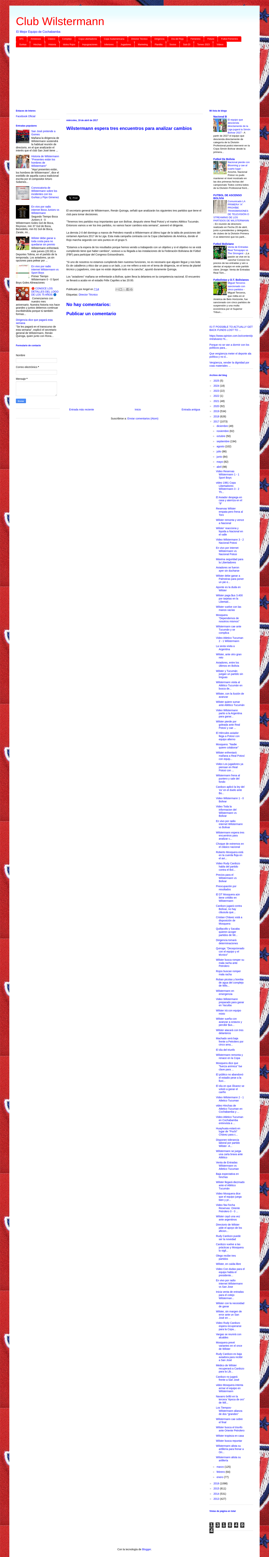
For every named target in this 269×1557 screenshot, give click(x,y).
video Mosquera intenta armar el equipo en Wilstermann (229, 1388)
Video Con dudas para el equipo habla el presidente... (230, 1272)
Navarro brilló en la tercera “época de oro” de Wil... (230, 1399)
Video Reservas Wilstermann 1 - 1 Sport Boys (227, 474)
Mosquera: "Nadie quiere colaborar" (227, 746)
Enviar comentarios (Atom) (142, 418)
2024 (217, 385)
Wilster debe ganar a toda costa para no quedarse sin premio (43, 241)
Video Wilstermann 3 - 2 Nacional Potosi (230, 541)
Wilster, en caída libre (228, 1263)
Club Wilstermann (60, 21)
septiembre (223, 441)
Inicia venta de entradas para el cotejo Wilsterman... (230, 1295)
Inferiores (109, 44)
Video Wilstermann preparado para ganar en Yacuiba (230, 1002)
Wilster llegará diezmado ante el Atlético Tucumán (230, 1185)
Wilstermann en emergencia (225, 992)
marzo (221, 1466)
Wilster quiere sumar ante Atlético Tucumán (230, 703)
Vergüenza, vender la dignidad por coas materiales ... (229, 364)
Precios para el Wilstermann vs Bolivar (226, 878)
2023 (217, 390)
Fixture (210, 39)
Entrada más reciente (81, 409)
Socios (172, 44)
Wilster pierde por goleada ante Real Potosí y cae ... (228, 724)
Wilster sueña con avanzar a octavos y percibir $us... (229, 1022)
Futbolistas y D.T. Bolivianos (231, 279)
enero (220, 1477)
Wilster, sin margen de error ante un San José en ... (229, 1314)
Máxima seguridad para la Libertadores (229, 561)
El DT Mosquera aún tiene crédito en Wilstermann (228, 897)
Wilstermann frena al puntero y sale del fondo (228, 778)
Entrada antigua (191, 409)
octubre (221, 436)
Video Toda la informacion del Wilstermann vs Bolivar (226, 811)
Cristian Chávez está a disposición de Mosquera (229, 920)
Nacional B (220, 116)
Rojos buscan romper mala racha (228, 973)
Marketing (143, 44)
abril (219, 466)
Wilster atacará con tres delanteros (229, 1032)
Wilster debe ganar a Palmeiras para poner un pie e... (230, 579)
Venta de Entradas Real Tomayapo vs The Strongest (238, 250)
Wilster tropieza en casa (230, 1435)
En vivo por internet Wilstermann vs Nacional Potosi (227, 551)
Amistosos (36, 39)
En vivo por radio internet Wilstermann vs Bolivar (229, 824)
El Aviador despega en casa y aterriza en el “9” (229, 500)
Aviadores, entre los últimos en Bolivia (227, 664)
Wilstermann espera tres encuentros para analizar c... (230, 835)
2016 (217, 1483)
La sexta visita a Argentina (225, 648)
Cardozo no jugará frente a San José (227, 1378)
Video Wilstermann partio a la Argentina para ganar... (229, 713)
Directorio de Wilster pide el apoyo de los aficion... (229, 1227)
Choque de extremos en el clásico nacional (230, 845)
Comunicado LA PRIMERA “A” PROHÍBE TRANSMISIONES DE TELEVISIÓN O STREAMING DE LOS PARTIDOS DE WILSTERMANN (231, 211)
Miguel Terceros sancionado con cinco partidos (236, 286)
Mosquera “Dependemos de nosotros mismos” (227, 618)
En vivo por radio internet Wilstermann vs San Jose (229, 1283)
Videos (220, 44)
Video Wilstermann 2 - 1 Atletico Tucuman (230, 1099)
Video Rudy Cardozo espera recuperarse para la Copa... (228, 1326)
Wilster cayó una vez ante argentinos (228, 1218)
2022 (217, 395)
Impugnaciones (89, 44)
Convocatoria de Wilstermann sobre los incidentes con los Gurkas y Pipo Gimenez (45, 192)
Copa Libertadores (87, 39)
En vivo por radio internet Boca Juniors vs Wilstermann (45, 209)
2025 (217, 380)
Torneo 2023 (203, 44)
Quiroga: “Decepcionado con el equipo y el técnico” (230, 951)
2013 (217, 1498)
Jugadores (125, 44)
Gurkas (23, 44)
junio (220, 456)
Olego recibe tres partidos (226, 1257)
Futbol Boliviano (223, 243)
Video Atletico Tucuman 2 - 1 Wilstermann (229, 639)
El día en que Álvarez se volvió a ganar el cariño (230, 1089)
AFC (21, 39)
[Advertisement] (128, 79)
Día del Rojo (177, 39)
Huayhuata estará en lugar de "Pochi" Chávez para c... (228, 1131)
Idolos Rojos (69, 44)
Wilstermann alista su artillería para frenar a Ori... (230, 1449)
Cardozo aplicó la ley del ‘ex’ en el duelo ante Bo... (230, 790)
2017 (217, 421)
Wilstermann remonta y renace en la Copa (229, 1056)
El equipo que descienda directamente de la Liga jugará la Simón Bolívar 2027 (239, 126)
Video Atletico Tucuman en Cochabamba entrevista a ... (229, 1120)
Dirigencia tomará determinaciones (227, 942)
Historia (52, 44)
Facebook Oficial (25, 116)
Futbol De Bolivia (224, 159)
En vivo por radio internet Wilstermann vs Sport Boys (45, 269)
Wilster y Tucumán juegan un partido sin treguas (229, 674)
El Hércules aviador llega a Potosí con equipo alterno (227, 736)
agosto (221, 446)
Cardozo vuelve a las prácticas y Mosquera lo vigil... (230, 1247)
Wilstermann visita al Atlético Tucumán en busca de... (229, 685)
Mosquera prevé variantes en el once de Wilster (229, 1345)
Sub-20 (186, 44)
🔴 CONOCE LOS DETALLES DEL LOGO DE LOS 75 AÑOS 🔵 (45, 291)
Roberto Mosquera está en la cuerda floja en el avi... (229, 855)
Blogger (146, 1549)
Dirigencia (159, 39)
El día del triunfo (225, 1049)
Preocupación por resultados (226, 888)
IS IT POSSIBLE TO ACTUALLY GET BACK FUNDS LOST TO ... (231, 328)
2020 (217, 406)
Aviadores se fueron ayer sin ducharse (227, 569)
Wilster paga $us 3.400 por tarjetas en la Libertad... (229, 598)
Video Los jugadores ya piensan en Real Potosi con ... (229, 767)
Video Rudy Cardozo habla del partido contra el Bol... (228, 866)
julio (219, 451)
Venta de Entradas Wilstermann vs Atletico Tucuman (227, 1165)
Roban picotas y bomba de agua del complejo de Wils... (230, 982)
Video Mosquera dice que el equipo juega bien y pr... (229, 1196)
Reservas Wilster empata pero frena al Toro (229, 511)
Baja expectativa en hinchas (227, 1175)
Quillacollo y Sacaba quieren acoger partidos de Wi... (228, 932)
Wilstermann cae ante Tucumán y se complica (228, 629)
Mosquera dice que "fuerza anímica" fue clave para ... (229, 1066)
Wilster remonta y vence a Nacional (230, 521)
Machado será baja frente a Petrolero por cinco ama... (229, 1041)
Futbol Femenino (229, 39)
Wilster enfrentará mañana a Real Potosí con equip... (230, 755)
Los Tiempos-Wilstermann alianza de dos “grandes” (229, 1411)
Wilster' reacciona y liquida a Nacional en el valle (229, 531)
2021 (217, 401)
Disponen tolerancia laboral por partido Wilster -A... (228, 1143)
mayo (220, 461)
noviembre (223, 431)
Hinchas (37, 44)
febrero (221, 1471)
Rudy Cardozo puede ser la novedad (228, 1238)
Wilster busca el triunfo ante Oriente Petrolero (230, 1429)
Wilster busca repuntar (229, 1440)
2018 (217, 416)
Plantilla (159, 44)
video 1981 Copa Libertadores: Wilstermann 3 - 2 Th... (227, 487)
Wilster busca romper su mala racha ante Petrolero (230, 963)
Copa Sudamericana (114, 39)
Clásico (51, 39)
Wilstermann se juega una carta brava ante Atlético (229, 1154)
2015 (217, 1488)
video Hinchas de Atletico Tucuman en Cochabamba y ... (229, 1108)
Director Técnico (139, 39)
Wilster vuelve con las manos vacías (228, 608)
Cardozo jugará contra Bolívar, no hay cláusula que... (229, 909)
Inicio (138, 409)
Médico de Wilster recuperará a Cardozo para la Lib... (230, 1368)
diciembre (223, 425)
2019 (217, 411)
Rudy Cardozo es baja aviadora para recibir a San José (229, 1357)
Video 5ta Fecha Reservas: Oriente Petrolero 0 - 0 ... (228, 1208)
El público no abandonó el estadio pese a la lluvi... (229, 1077)
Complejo (67, 39)
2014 (217, 1493)
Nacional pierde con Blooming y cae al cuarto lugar (239, 165)
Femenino (195, 39)
